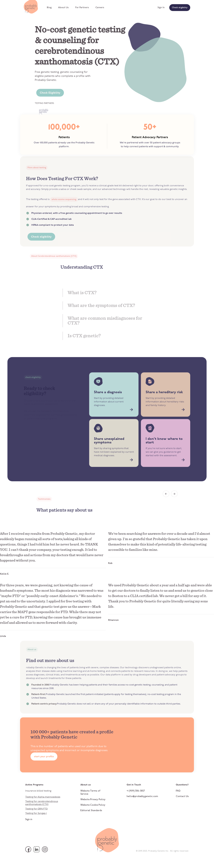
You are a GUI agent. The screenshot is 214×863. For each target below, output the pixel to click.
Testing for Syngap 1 (36, 813)
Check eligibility (180, 8)
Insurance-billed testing (38, 791)
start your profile (44, 769)
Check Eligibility (50, 93)
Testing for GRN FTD (36, 809)
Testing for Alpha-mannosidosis (42, 797)
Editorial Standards (91, 810)
